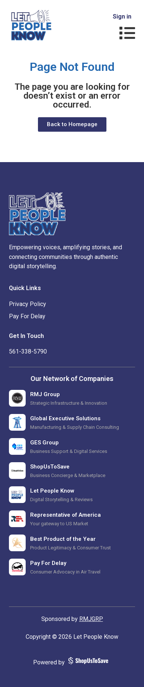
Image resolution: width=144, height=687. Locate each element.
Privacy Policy (27, 304)
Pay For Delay (27, 316)
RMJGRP (91, 618)
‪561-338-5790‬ (28, 351)
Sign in (122, 16)
